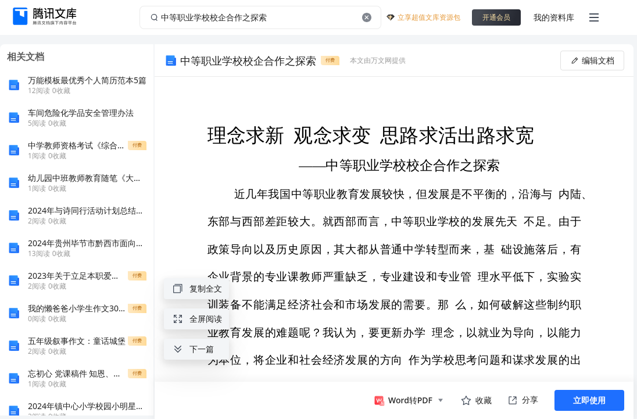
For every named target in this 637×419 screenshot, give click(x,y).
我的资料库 (554, 17)
